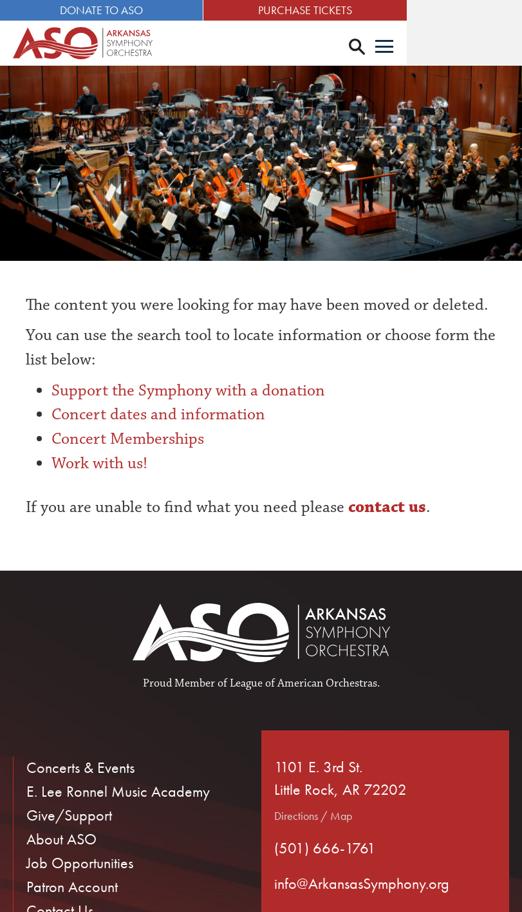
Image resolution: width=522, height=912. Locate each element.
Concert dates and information (158, 416)
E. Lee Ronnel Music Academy (118, 793)
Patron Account (72, 888)
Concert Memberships (127, 440)
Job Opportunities (79, 865)
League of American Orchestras (303, 685)
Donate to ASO (130, 10)
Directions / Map (313, 817)
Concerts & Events (80, 769)
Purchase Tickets (391, 10)
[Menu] (499, 48)
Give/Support (69, 817)
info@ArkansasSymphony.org (361, 885)
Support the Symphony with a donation (188, 392)
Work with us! (99, 465)
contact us (385, 509)
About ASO (61, 841)
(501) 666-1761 (325, 850)
